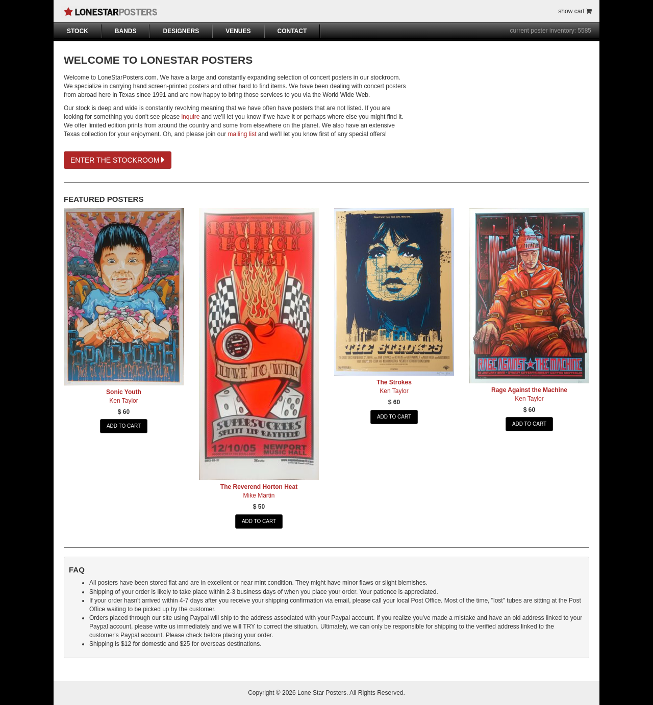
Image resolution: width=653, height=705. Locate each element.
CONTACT (292, 31)
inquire (190, 116)
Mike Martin (258, 495)
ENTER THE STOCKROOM (117, 160)
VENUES (237, 31)
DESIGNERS (181, 31)
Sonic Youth (123, 392)
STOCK (77, 31)
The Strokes (394, 382)
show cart (575, 11)
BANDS (126, 31)
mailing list (242, 134)
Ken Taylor (123, 400)
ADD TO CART (124, 426)
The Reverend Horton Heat (258, 486)
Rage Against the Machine (529, 390)
